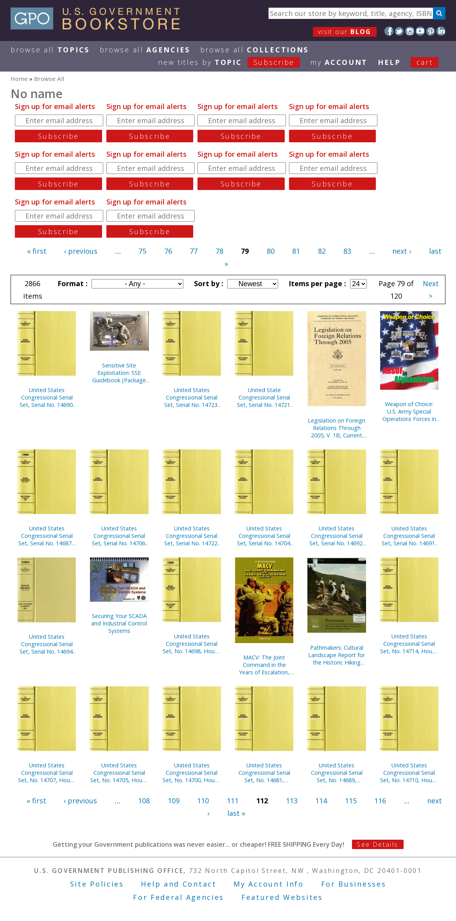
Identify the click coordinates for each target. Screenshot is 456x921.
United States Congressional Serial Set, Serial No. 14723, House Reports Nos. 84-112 (191, 397)
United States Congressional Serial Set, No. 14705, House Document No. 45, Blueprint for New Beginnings (119, 773)
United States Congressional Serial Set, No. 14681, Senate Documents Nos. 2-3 (264, 773)
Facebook (388, 31)
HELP (389, 62)
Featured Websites (282, 897)
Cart (425, 62)
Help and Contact (178, 884)
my (339, 62)
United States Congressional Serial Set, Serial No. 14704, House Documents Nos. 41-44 (264, 536)
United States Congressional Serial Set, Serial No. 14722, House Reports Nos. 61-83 (191, 536)
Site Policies (97, 884)
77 (193, 251)
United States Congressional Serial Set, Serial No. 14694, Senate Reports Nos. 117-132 (47, 644)
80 (271, 251)
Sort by (207, 283)
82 (322, 251)
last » (236, 813)
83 (347, 251)
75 (142, 251)
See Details (377, 844)
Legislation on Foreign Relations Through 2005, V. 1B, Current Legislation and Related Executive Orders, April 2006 (336, 428)
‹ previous (80, 251)
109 (174, 800)
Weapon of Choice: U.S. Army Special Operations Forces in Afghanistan (409, 411)
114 (321, 800)
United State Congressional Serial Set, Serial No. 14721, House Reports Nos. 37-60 (264, 397)
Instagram (409, 31)
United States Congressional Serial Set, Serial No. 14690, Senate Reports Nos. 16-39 (47, 397)
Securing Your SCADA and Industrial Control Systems (119, 623)
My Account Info (268, 884)
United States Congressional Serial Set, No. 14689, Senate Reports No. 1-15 (336, 773)
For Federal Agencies (178, 897)
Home (19, 78)
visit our (345, 31)
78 (219, 251)
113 (292, 800)
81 (296, 251)
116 (380, 800)
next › (401, 251)
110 (203, 800)
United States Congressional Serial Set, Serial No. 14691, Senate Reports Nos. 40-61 (409, 536)
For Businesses (353, 884)
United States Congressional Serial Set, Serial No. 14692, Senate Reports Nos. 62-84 (336, 536)
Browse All (50, 49)
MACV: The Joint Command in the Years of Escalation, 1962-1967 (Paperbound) (264, 665)
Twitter (399, 31)
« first (37, 251)
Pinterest (430, 31)
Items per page (316, 283)
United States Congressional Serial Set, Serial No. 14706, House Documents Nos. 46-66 (119, 536)
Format (71, 283)
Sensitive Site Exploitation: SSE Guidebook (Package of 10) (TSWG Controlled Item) (119, 373)
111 (233, 800)
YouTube (420, 31)
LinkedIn (440, 31)
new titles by (234, 62)
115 (351, 800)
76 (168, 251)
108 (144, 800)
